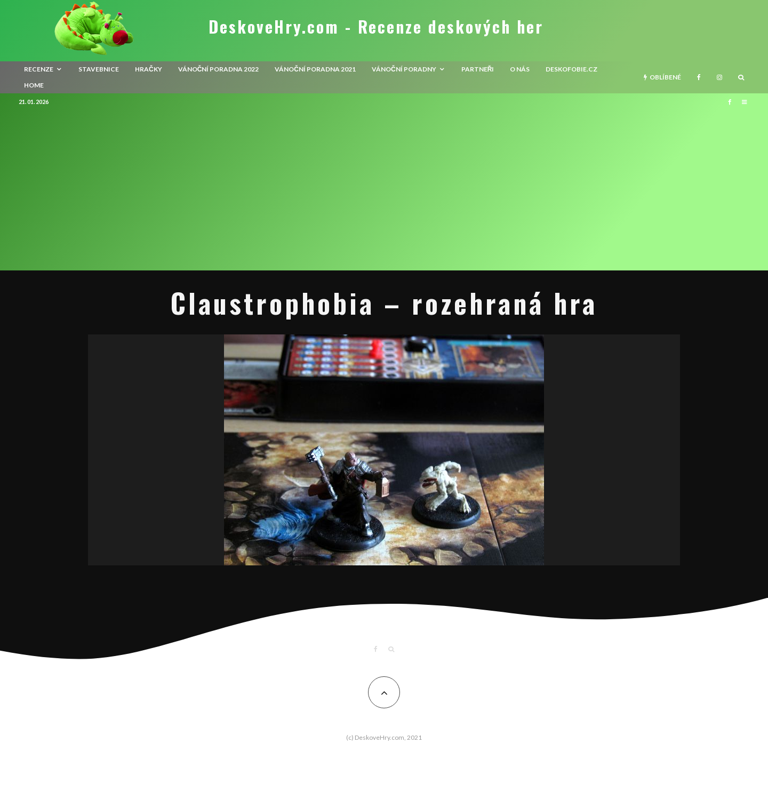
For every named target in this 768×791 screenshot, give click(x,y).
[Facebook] (699, 77)
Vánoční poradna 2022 (218, 69)
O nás (520, 69)
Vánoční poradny (404, 69)
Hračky (148, 69)
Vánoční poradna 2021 (315, 69)
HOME (34, 85)
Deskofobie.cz (571, 69)
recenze (38, 69)
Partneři (477, 69)
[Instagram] (719, 77)
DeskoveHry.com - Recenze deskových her (376, 27)
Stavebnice (98, 69)
